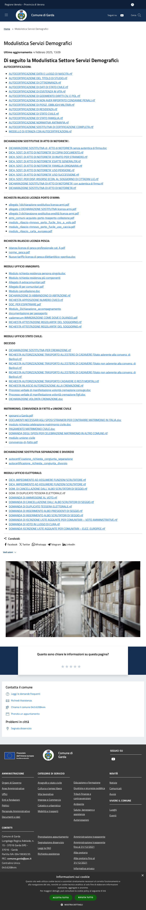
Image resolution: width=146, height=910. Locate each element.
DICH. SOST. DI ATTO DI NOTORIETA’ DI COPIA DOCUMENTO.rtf (46, 152)
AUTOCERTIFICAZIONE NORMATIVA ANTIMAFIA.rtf (39, 122)
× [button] (142, 875)
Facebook (10, 544)
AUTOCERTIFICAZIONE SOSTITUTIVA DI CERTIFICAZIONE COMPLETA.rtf (51, 127)
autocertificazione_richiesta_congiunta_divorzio (38, 463)
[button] (73, 904)
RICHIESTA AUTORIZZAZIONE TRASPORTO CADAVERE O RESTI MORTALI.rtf (54, 381)
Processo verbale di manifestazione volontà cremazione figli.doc (47, 394)
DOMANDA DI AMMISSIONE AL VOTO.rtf (33, 497)
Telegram (54, 544)
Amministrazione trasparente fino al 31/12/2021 (89, 844)
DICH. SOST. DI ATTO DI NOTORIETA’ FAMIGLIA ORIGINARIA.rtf (45, 166)
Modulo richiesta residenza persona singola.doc (37, 273)
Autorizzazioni (81, 820)
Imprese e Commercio (49, 800)
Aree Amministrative (13, 788)
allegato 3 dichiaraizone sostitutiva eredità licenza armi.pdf (44, 213)
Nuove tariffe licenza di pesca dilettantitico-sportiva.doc (42, 257)
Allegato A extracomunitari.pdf (27, 282)
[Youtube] (121, 15)
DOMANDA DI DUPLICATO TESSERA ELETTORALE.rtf (40, 506)
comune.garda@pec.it (19, 858)
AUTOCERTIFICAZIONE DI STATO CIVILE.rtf (34, 114)
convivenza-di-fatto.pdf (23, 442)
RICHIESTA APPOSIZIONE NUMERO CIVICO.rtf (36, 300)
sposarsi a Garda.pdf (21, 415)
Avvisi (113, 794)
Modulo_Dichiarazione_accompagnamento (35, 309)
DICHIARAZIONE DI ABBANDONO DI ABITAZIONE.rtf (39, 295)
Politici (5, 805)
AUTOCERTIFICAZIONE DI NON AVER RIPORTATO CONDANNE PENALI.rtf (52, 100)
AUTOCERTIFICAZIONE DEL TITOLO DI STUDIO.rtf (38, 78)
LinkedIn (68, 544)
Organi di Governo (11, 783)
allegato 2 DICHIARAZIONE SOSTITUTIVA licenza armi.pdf (42, 209)
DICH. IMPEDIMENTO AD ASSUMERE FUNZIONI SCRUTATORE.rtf (47, 480)
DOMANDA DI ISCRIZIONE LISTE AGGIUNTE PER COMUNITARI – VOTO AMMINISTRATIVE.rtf (63, 520)
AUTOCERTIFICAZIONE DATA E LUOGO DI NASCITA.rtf (40, 74)
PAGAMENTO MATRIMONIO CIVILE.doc (32, 429)
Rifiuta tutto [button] (85, 897)
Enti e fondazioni (11, 800)
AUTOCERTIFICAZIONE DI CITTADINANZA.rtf (35, 82)
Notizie (113, 783)
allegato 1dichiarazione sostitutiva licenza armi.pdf (39, 204)
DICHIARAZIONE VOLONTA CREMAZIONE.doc (36, 399)
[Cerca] (139, 15)
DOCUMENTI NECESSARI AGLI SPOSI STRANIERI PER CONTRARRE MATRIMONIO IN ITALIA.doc (65, 420)
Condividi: (12, 538)
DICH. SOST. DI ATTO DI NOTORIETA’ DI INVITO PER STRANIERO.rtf (48, 157)
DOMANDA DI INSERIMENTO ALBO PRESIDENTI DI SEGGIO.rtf (45, 511)
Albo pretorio (81, 852)
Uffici (4, 794)
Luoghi (113, 810)
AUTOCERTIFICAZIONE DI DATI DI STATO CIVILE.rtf (38, 87)
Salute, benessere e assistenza (84, 812)
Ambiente (79, 804)
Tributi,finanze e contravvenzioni (82, 796)
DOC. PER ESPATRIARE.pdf (25, 304)
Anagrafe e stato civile (50, 783)
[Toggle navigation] (6, 15)
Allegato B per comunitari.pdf (26, 286)
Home (7, 29)
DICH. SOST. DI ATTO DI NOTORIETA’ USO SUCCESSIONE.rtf (44, 174)
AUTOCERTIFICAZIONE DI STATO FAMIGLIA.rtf (36, 118)
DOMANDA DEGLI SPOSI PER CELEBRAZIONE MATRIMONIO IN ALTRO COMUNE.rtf (58, 433)
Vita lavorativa (45, 794)
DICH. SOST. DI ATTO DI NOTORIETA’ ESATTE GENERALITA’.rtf (45, 161)
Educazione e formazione (87, 782)
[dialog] (73, 891)
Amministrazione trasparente (89, 837)
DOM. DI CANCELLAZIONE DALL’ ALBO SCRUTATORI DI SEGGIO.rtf (48, 489)
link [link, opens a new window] (104, 891)
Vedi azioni (10, 552)
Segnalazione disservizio (51, 842)
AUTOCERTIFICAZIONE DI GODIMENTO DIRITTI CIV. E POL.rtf (44, 96)
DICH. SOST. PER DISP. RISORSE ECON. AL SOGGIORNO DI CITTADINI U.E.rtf (53, 179)
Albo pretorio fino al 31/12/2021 (84, 860)
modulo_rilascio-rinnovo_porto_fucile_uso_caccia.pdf (42, 227)
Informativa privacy (84, 868)
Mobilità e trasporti (48, 811)
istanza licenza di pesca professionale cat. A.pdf (37, 248)
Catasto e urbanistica (49, 805)
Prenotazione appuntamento (53, 837)
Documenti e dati (11, 817)
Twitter (24, 544)
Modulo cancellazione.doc (24, 291)
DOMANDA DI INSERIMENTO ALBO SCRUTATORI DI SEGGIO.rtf (46, 515)
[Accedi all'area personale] (132, 4)
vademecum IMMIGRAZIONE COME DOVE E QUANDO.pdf (43, 318)
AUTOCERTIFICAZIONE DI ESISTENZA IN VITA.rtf (37, 91)
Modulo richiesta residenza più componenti (34, 278)
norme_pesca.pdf (19, 252)
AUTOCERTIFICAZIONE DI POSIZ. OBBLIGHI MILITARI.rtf (41, 105)
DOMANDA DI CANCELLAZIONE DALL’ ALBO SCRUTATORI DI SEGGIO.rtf (51, 502)
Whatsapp (38, 544)
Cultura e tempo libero (50, 788)
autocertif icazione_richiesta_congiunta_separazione (41, 459)
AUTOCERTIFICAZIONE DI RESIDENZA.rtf (33, 109)
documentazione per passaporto (28, 313)
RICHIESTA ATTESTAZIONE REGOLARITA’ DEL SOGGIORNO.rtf (45, 322)
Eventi (113, 815)
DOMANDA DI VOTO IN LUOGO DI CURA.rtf (34, 524)
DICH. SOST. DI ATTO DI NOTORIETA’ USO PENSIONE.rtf (41, 170)
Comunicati (116, 788)
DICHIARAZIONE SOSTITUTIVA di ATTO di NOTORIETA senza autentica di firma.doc (58, 148)
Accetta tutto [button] (61, 897)
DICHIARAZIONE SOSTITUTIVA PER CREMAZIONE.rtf (40, 350)
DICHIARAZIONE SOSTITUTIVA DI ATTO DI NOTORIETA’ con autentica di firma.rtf (56, 183)
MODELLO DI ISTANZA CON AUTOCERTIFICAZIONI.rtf (40, 131)
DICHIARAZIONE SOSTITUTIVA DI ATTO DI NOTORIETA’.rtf (42, 188)
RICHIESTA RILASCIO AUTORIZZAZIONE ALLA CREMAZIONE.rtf (46, 385)
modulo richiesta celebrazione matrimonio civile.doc (40, 424)
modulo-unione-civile (22, 438)
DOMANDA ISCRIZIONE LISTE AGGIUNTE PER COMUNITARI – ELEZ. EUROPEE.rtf (57, 529)
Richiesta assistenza (49, 854)
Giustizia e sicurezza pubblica (89, 788)
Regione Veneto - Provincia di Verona (24, 4)
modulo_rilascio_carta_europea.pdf (30, 231)
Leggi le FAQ (44, 848)
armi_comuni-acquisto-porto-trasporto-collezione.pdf (41, 218)
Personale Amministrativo (16, 811)
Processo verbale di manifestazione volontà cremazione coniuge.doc (50, 390)
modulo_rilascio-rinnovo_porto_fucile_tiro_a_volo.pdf (42, 222)
